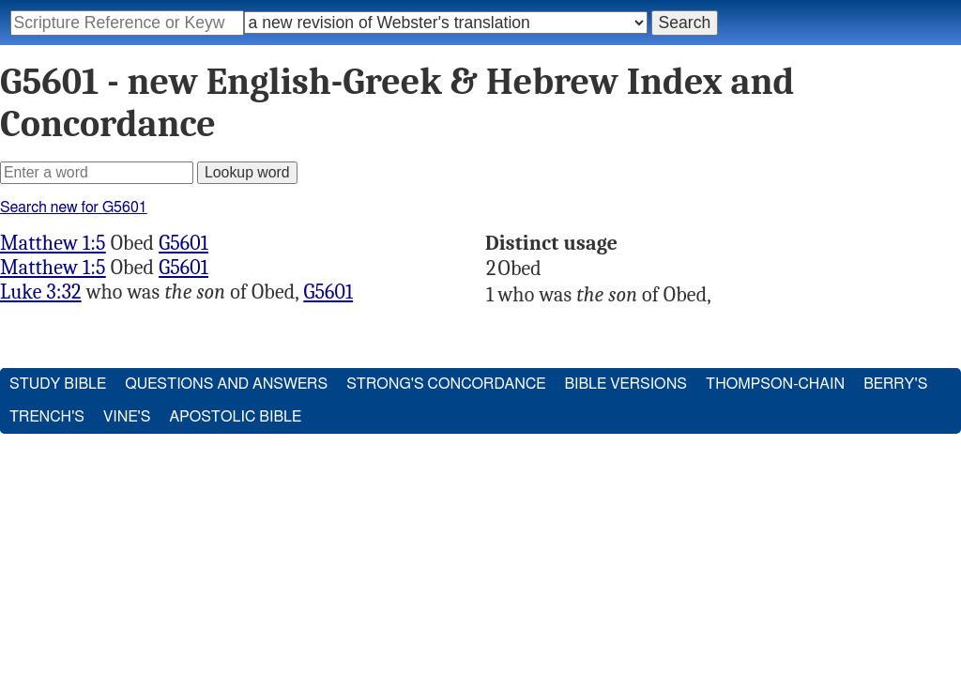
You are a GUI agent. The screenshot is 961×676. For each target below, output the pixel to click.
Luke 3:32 (41, 292)
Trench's (46, 416)
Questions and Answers (226, 384)
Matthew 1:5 (53, 243)
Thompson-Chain (775, 384)
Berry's (895, 384)
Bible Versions (625, 384)
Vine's (126, 416)
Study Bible (57, 384)
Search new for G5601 (73, 207)
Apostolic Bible (235, 416)
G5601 (183, 243)
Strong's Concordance (445, 384)
